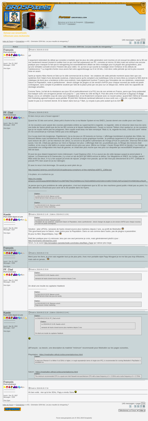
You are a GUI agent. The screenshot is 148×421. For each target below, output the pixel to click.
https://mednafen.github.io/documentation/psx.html (61, 354)
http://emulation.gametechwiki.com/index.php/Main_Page (68, 243)
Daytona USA (85, 154)
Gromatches (20, 41)
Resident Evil (73, 96)
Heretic (130, 145)
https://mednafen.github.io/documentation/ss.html (57, 372)
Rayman (132, 94)
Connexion (71, 24)
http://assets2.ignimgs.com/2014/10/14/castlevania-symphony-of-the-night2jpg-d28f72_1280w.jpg (70, 170)
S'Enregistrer (89, 22)
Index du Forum (8, 41)
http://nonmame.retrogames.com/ (42, 241)
